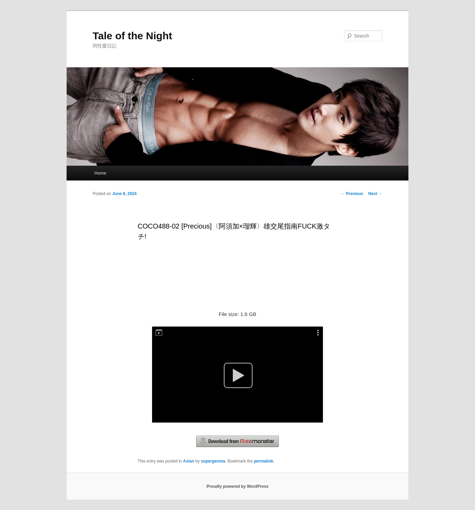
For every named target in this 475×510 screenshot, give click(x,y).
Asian (188, 461)
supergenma (213, 461)
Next (375, 193)
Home (100, 173)
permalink (263, 461)
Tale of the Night (132, 35)
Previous (352, 193)
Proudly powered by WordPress (237, 486)
